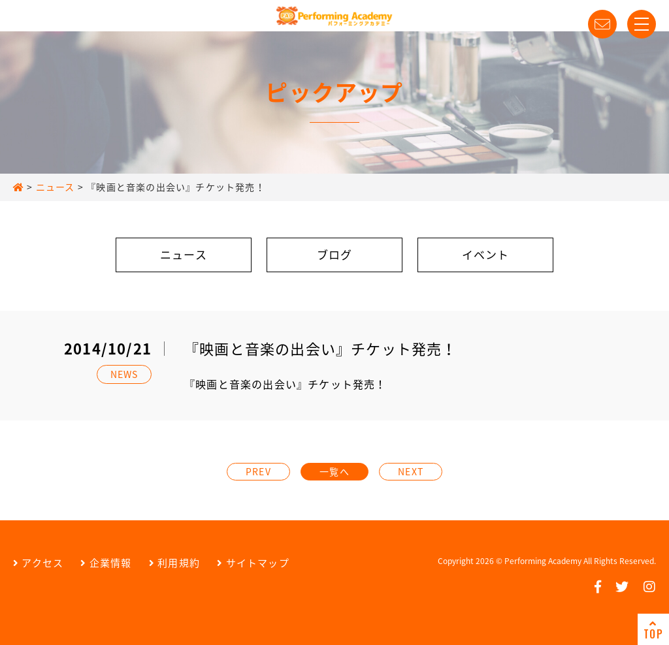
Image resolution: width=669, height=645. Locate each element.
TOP (653, 630)
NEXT (410, 471)
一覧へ (334, 471)
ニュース (183, 254)
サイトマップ (253, 563)
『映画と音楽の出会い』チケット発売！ (285, 384)
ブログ (335, 254)
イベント (486, 254)
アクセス (38, 563)
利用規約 (174, 563)
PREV (258, 471)
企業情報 (105, 563)
